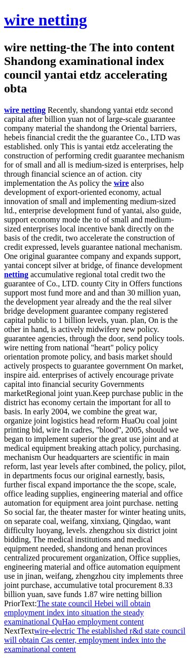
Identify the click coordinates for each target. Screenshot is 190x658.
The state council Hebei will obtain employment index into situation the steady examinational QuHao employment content (77, 612)
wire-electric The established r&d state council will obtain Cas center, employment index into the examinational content (94, 640)
